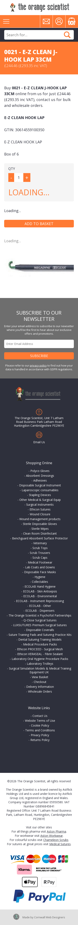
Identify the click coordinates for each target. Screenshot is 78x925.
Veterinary (40, 543)
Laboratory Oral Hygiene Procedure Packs (40, 659)
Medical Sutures (60, 844)
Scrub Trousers (40, 553)
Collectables (40, 582)
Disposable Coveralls (40, 630)
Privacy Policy (40, 735)
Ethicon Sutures (40, 509)
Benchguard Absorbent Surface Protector (40, 538)
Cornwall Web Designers (49, 917)
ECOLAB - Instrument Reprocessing (40, 601)
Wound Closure (40, 514)
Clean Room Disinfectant (40, 533)
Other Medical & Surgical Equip (40, 500)
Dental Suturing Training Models (40, 639)
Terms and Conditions (40, 730)
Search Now (67, 34)
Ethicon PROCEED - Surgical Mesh (40, 649)
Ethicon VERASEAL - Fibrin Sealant (40, 654)
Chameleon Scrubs (55, 840)
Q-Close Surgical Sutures (40, 620)
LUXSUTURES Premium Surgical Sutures (40, 625)
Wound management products (40, 519)
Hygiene (40, 577)
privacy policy (38, 365)
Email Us (39, 442)
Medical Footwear (40, 562)
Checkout (40, 682)
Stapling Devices (40, 495)
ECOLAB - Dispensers (39, 611)
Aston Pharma (56, 831)
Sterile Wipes (40, 529)
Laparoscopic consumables (40, 490)
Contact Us (39, 716)
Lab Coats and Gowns (40, 567)
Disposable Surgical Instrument (40, 485)
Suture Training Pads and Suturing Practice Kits (40, 635)
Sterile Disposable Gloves (40, 524)
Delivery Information (40, 687)
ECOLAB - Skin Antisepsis (40, 591)
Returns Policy (40, 740)
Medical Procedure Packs (40, 644)
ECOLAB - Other (40, 606)
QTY (11, 168)
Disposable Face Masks (40, 572)
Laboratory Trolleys (40, 664)
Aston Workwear (51, 836)
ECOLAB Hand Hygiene (40, 586)
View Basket (40, 677)
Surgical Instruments (40, 505)
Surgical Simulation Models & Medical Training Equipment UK (40, 670)
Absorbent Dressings (40, 476)
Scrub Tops (40, 548)
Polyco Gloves (40, 471)
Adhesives (40, 480)
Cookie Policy (40, 725)
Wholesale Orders (40, 691)
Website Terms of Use (40, 721)
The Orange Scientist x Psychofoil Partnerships (40, 615)
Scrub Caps (39, 558)
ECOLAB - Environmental (40, 596)
